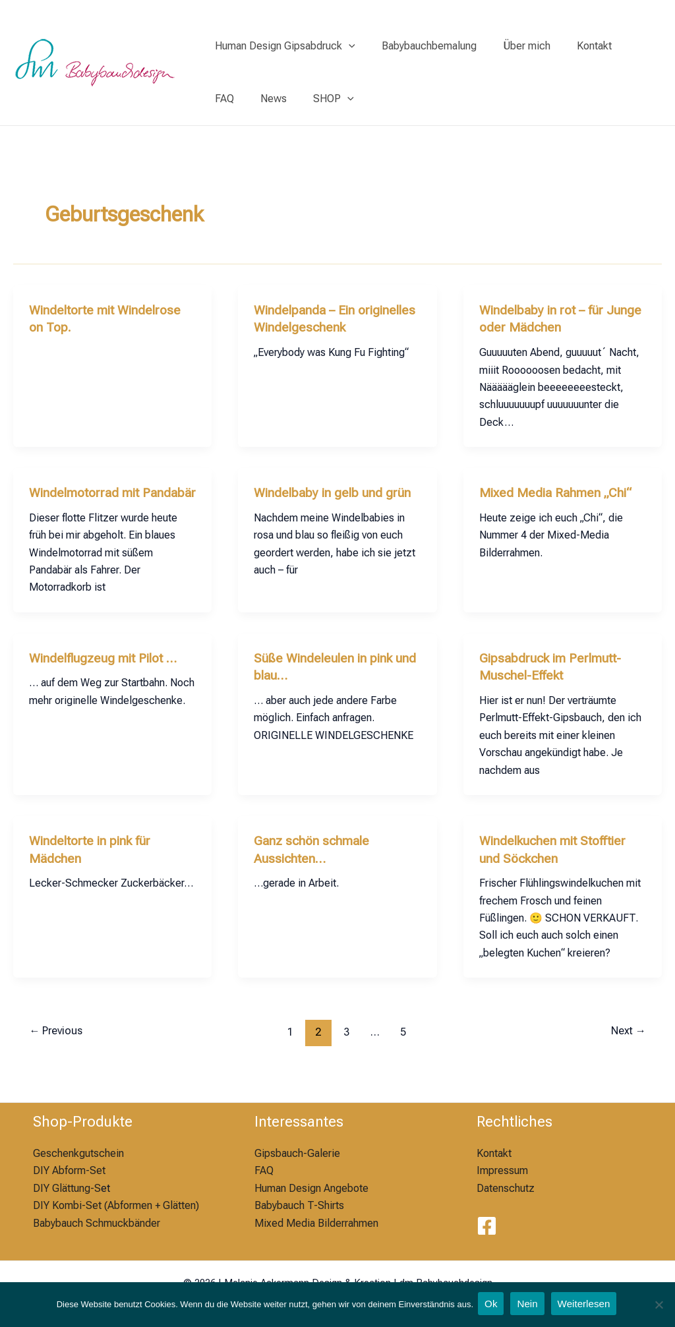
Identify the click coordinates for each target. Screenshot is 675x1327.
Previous (58, 1046)
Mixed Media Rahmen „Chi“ (558, 492)
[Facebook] (487, 1226)
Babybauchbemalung (421, 46)
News (225, 98)
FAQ (623, 46)
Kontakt (575, 46)
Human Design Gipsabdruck (282, 46)
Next (626, 1046)
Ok (490, 1305)
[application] (346, 46)
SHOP (280, 99)
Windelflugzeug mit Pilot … (107, 674)
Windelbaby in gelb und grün (334, 492)
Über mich (513, 46)
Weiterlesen (586, 1305)
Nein (528, 1305)
